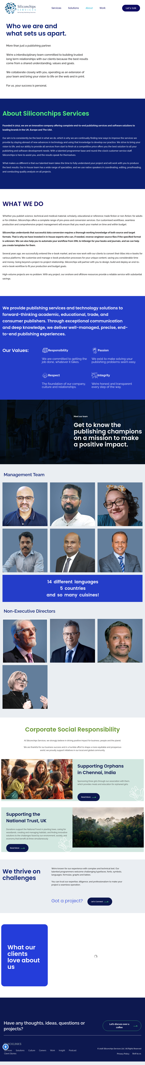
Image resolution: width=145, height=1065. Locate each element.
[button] (56, 8)
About (89, 8)
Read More (88, 797)
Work (103, 8)
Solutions (73, 8)
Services (56, 8)
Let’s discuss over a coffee (123, 1026)
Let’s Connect (99, 901)
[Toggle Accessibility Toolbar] (6, 1047)
